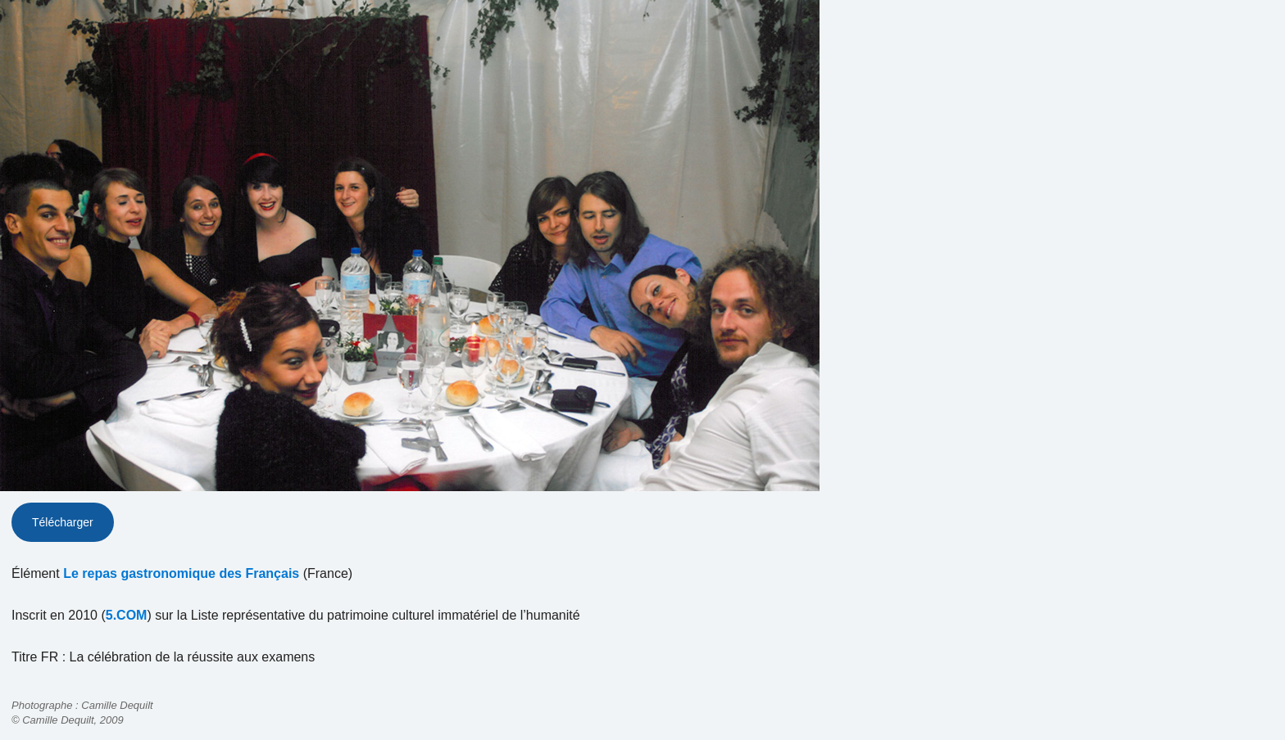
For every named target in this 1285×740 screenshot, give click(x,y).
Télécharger (62, 522)
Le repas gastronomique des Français (181, 573)
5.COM (127, 615)
